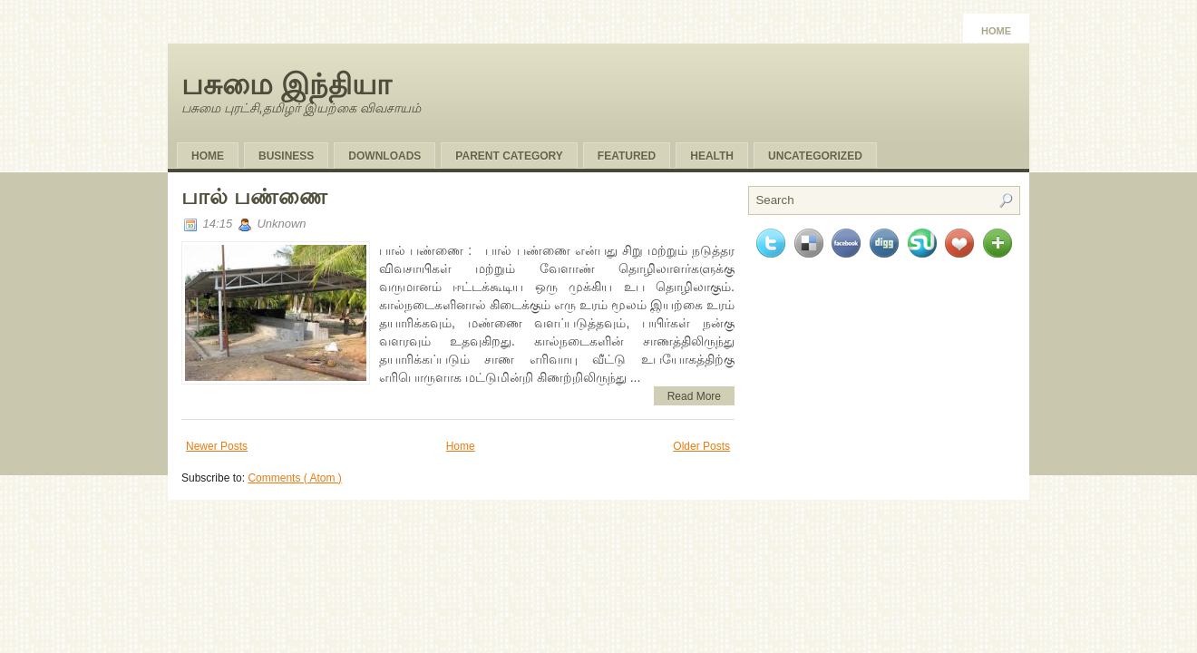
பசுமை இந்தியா (286, 84)
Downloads (384, 156)
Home (996, 30)
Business (286, 156)
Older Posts (701, 446)
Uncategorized (815, 156)
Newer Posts (217, 446)
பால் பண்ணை (254, 196)
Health (712, 156)
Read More (694, 396)
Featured (627, 156)
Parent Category (508, 156)
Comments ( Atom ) (294, 478)
